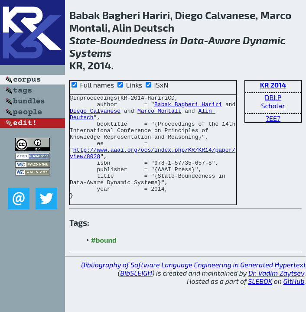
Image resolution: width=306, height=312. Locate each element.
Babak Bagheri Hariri (188, 106)
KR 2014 (273, 85)
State (82, 40)
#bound (104, 261)
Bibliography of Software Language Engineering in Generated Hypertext (193, 285)
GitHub (294, 302)
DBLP (273, 97)
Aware (224, 40)
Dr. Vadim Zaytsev (276, 293)
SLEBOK (260, 302)
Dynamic (264, 40)
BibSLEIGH (136, 293)
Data (192, 40)
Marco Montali (159, 114)
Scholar (273, 105)
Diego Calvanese (95, 114)
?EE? (273, 118)
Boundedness (133, 40)
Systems (90, 52)
